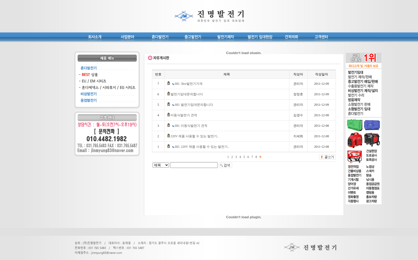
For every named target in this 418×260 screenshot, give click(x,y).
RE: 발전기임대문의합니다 (194, 105)
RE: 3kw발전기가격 (189, 84)
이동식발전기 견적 (184, 115)
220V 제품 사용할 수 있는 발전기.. (195, 136)
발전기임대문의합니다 (187, 94)
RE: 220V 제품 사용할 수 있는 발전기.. (202, 147)
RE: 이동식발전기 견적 (191, 126)
